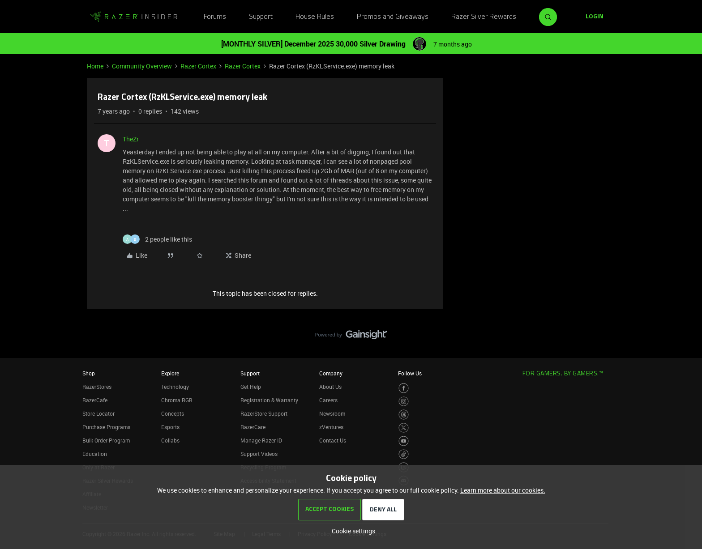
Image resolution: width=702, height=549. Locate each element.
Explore (170, 373)
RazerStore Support (263, 413)
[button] (594, 17)
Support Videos (259, 453)
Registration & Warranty (269, 400)
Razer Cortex (198, 66)
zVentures (331, 426)
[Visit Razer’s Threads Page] (403, 414)
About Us (330, 386)
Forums (215, 17)
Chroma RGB (177, 400)
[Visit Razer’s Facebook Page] (403, 388)
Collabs (170, 440)
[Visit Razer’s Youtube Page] (403, 441)
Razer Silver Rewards (483, 17)
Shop (88, 373)
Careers (328, 400)
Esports (170, 426)
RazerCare (252, 426)
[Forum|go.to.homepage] (134, 17)
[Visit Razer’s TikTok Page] (403, 454)
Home (95, 66)
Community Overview (142, 66)
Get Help (250, 386)
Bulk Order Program (106, 440)
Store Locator (98, 413)
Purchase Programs (106, 426)
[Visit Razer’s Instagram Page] (403, 401)
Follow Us (410, 373)
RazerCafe (94, 400)
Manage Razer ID (261, 440)
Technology (175, 386)
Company (330, 373)
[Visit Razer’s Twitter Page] (403, 428)
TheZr (131, 139)
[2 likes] (157, 239)
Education (94, 453)
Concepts (172, 413)
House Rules (314, 17)
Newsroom (332, 413)
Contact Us (332, 440)
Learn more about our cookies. (502, 490)
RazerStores (96, 386)
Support (261, 17)
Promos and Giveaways (392, 17)
